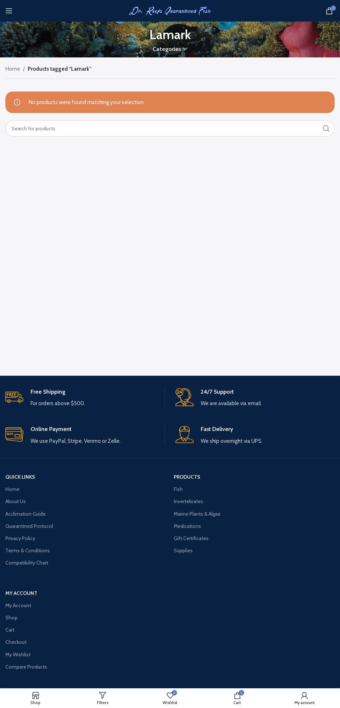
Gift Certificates (191, 538)
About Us (15, 501)
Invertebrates (188, 501)
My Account (18, 605)
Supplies (183, 550)
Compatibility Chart (26, 562)
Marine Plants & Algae (197, 514)
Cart (9, 630)
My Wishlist (18, 654)
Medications (187, 526)
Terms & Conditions (27, 550)
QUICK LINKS (20, 477)
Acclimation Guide (25, 514)
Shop (11, 617)
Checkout (16, 642)
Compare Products (26, 667)
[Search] (170, 128)
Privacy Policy (20, 538)
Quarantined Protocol (29, 526)
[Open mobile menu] (9, 11)
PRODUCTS (187, 477)
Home (12, 69)
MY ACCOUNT (21, 593)
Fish (178, 489)
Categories (167, 49)
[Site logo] (170, 10)
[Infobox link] (84, 398)
